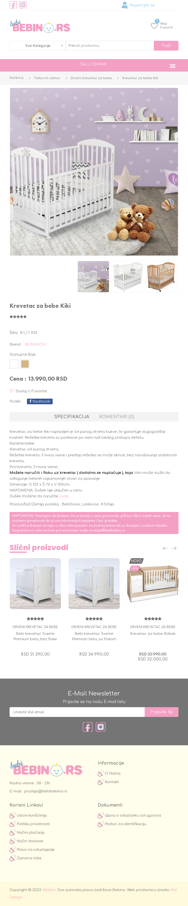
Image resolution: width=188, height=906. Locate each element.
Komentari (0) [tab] (116, 416)
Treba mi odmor (47, 78)
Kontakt (108, 782)
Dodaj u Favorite (28, 391)
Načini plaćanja (27, 833)
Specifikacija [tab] (71, 416)
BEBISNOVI (35, 344)
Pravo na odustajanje (32, 850)
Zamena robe (26, 858)
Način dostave (26, 841)
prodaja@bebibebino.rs (107, 530)
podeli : (16, 401)
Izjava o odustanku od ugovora (129, 815)
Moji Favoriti (162, 25)
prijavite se (161, 712)
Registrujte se (138, 5)
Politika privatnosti (30, 824)
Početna (17, 78)
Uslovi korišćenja (28, 815)
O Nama (109, 773)
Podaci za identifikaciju (122, 824)
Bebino (49, 890)
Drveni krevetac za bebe (91, 78)
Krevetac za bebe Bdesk (153, 634)
